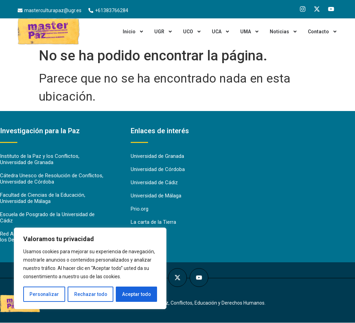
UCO (192, 31)
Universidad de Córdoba (158, 170)
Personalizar (44, 294)
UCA (221, 31)
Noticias (283, 31)
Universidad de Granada (157, 156)
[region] (90, 268)
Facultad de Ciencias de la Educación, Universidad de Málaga (42, 198)
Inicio (133, 31)
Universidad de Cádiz (154, 183)
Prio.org (139, 209)
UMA (249, 31)
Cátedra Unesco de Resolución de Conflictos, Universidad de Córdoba (51, 179)
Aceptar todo (136, 294)
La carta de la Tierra (153, 222)
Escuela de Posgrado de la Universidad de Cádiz (47, 218)
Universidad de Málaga (156, 196)
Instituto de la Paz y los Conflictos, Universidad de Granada (39, 159)
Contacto (322, 31)
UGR (163, 31)
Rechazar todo (90, 294)
